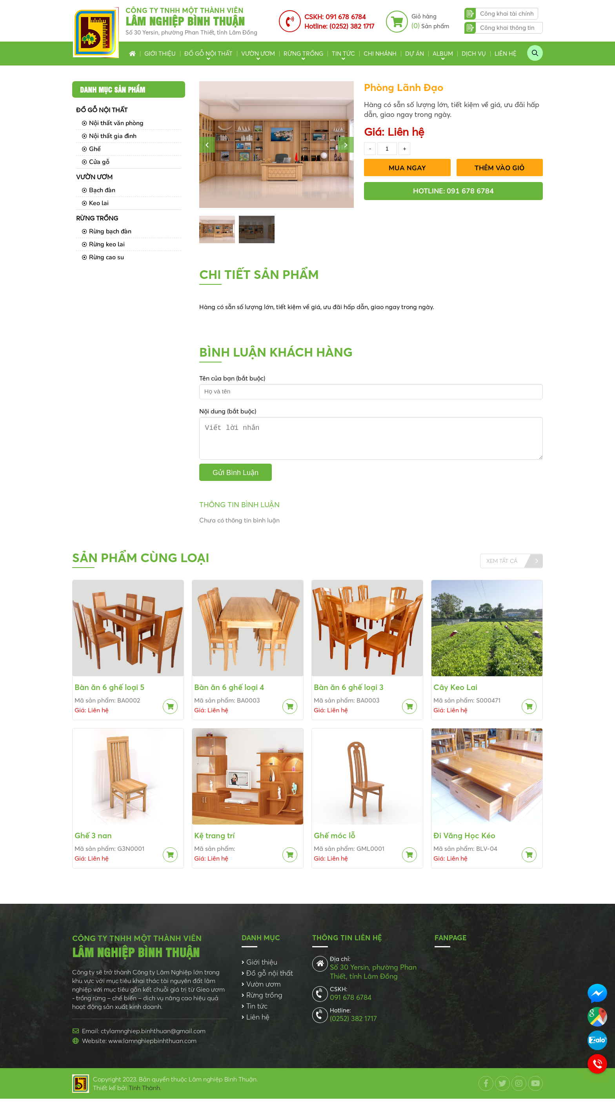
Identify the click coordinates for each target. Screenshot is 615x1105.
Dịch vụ (474, 53)
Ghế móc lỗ (334, 841)
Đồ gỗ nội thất (208, 53)
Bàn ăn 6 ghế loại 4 (229, 693)
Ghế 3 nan (93, 841)
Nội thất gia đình (109, 136)
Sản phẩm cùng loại (140, 564)
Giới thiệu (160, 53)
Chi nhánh (380, 53)
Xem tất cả (501, 567)
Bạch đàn (98, 190)
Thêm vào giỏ (499, 168)
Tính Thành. (145, 1094)
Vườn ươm (258, 53)
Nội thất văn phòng (113, 123)
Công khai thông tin (507, 27)
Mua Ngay (407, 168)
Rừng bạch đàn (106, 231)
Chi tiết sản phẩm (259, 274)
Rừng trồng (303, 53)
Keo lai (95, 203)
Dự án (414, 53)
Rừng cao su (103, 257)
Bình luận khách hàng (276, 352)
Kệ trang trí (214, 841)
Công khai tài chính (507, 13)
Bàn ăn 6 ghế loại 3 (349, 693)
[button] (207, 145)
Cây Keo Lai (455, 693)
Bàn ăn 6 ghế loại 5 (109, 693)
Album (443, 53)
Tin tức (343, 53)
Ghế (91, 149)
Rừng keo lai (103, 244)
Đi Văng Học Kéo (464, 841)
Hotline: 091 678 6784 (453, 191)
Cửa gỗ (95, 162)
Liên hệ (506, 53)
